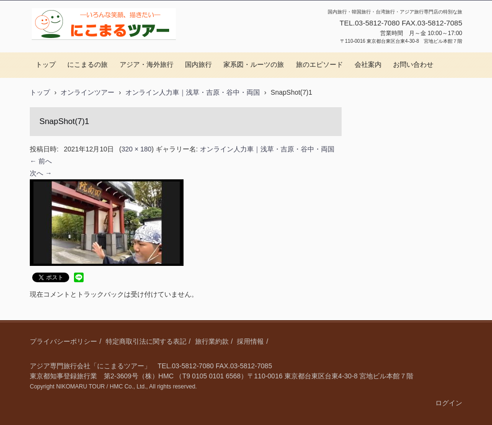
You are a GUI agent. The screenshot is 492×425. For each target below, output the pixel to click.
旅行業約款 (212, 341)
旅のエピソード (319, 64)
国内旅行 (198, 64)
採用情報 (250, 341)
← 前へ (41, 161)
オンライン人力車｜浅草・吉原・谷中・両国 (267, 149)
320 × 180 (137, 149)
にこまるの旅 (87, 64)
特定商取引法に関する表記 (146, 341)
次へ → (41, 173)
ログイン (448, 403)
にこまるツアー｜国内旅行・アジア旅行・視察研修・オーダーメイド (102, 50)
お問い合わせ (413, 64)
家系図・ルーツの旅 (253, 64)
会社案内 (368, 64)
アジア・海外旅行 (146, 64)
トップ (46, 64)
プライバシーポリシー (63, 341)
